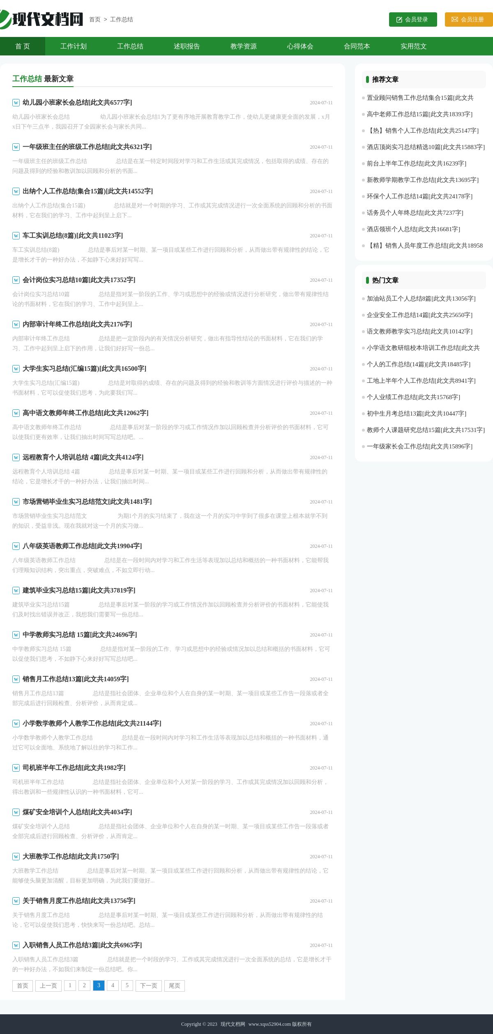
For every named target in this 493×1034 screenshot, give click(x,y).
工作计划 (73, 46)
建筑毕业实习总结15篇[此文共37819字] (79, 590)
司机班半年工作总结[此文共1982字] (74, 767)
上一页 (48, 986)
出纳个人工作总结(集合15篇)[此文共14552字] (88, 191)
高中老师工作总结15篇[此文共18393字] (420, 114)
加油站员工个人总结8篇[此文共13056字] (421, 298)
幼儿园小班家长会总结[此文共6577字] (77, 102)
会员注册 (472, 19)
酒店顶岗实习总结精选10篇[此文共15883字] (426, 147)
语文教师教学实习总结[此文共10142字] (420, 331)
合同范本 (357, 46)
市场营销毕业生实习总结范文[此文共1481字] (87, 501)
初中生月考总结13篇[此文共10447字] (417, 413)
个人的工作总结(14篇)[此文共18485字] (418, 364)
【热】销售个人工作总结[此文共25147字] (423, 130)
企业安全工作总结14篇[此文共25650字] (420, 315)
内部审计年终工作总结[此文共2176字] (77, 324)
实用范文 (414, 46)
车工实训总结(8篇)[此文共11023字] (73, 235)
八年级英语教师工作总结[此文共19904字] (82, 545)
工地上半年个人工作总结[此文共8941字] (421, 380)
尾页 (174, 986)
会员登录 (416, 19)
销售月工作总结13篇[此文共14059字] (76, 679)
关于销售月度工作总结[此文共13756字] (79, 900)
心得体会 (300, 46)
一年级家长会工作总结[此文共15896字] (420, 446)
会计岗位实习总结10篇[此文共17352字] (79, 279)
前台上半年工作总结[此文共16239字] (417, 163)
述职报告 (187, 46)
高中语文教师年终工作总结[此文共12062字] (86, 412)
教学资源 (243, 46)
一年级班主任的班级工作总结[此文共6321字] (87, 146)
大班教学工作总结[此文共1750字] (71, 856)
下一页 (148, 986)
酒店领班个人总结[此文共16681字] (414, 229)
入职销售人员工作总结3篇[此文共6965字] (82, 945)
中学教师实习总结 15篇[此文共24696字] (80, 634)
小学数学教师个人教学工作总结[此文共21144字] (92, 723)
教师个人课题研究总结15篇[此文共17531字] (426, 430)
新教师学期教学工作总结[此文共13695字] (423, 180)
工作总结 (121, 20)
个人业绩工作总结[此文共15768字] (414, 397)
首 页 (22, 46)
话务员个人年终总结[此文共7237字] (415, 212)
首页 (95, 20)
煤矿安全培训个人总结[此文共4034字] (77, 812)
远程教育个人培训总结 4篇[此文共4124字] (83, 457)
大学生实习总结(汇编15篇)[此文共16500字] (84, 368)
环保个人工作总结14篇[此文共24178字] (420, 196)
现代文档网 (233, 1024)
